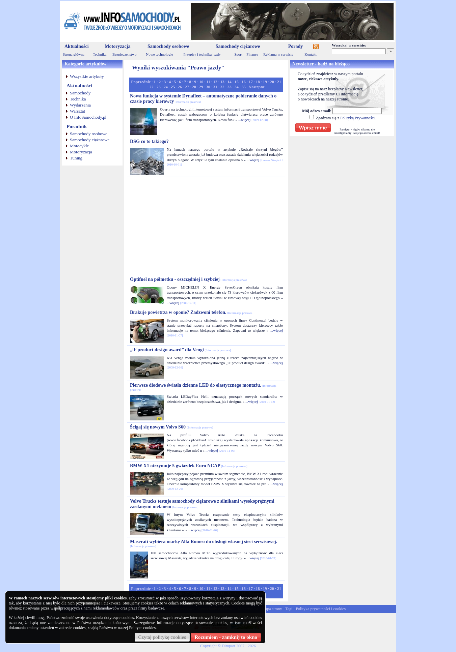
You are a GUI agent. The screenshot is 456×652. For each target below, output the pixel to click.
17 (251, 82)
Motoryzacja (117, 46)
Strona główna (73, 54)
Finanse (252, 54)
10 (201, 82)
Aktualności (76, 46)
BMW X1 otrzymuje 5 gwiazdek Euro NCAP (188, 465)
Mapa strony (272, 608)
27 (187, 87)
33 (229, 87)
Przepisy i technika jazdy (201, 54)
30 (208, 87)
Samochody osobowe (168, 46)
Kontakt (310, 54)
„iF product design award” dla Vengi (180, 349)
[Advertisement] (206, 227)
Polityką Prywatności (357, 118)
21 (279, 82)
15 (237, 82)
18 (258, 82)
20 (272, 82)
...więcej (244, 120)
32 (222, 87)
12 (215, 82)
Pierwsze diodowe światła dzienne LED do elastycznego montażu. (203, 387)
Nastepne (257, 87)
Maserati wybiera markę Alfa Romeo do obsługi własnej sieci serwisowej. (203, 543)
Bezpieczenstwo (124, 54)
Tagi (288, 608)
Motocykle (79, 145)
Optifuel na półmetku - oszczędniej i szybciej (188, 279)
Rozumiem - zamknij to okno (225, 637)
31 (215, 87)
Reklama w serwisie (278, 54)
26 (180, 87)
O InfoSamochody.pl (88, 117)
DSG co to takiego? (149, 141)
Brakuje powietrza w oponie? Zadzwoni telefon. (191, 312)
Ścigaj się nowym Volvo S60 (171, 426)
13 (222, 82)
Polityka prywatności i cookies (321, 608)
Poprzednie (141, 82)
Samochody (80, 92)
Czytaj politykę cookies (162, 637)
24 (166, 87)
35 (244, 87)
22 (152, 87)
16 (244, 82)
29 (201, 87)
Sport (238, 54)
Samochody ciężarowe (238, 46)
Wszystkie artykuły (87, 76)
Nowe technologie (159, 54)
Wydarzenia (80, 105)
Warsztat (77, 111)
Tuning (76, 157)
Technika (99, 54)
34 (237, 87)
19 (265, 82)
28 (194, 87)
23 (159, 87)
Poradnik (76, 126)
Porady (295, 46)
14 (229, 82)
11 (208, 82)
